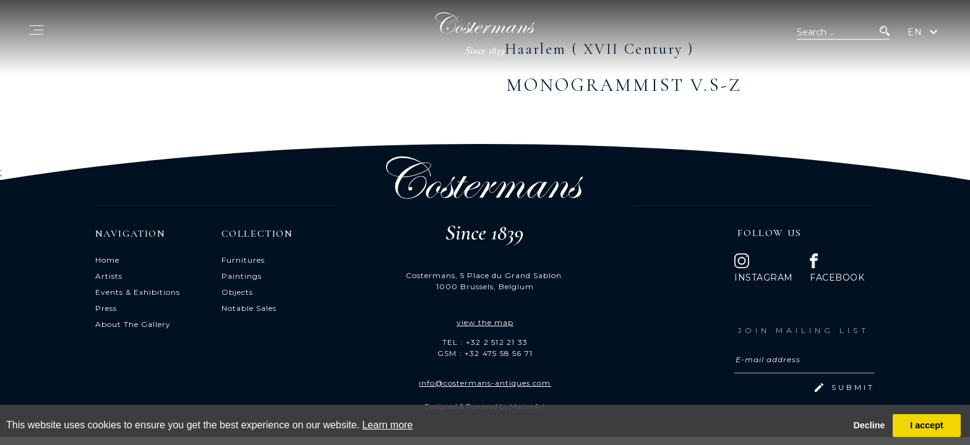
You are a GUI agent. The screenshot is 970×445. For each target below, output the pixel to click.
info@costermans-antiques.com (485, 383)
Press (106, 308)
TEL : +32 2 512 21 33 (485, 342)
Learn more (387, 425)
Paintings (241, 276)
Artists (108, 276)
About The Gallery (133, 324)
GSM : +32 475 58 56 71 (485, 353)
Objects (237, 292)
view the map (485, 322)
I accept (926, 425)
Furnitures (243, 260)
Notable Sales (249, 308)
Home (107, 260)
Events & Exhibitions (137, 292)
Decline (869, 425)
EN (915, 32)
